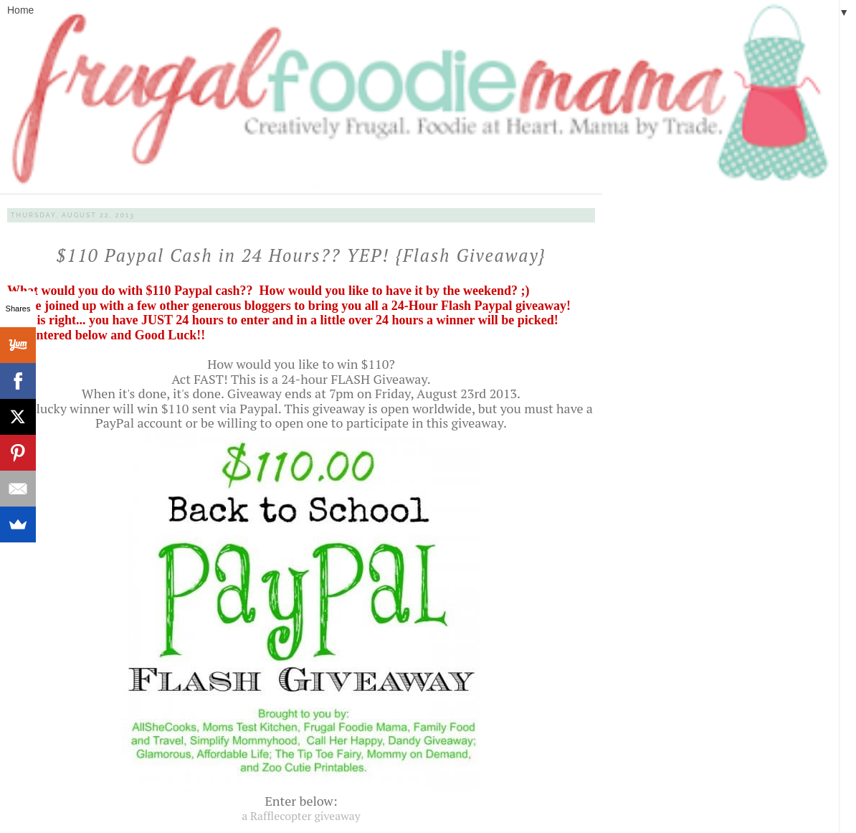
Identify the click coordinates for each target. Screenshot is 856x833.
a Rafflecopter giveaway (301, 816)
